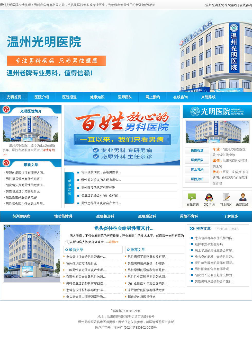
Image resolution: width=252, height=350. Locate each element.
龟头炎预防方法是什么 (81, 263)
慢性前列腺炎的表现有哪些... (101, 180)
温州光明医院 (214, 5)
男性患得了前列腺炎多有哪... (147, 256)
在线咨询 (246, 5)
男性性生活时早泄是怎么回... (147, 276)
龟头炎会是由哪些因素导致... (86, 297)
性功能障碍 (63, 216)
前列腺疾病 (21, 216)
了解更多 (231, 216)
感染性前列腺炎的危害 (21, 197)
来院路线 (231, 5)
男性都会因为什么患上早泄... (26, 203)
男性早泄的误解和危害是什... (147, 270)
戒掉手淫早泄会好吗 (209, 244)
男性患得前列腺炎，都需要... (147, 263)
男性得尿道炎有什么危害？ (24, 179)
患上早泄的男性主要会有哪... (215, 250)
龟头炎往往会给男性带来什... (124, 228)
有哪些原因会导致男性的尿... (86, 276)
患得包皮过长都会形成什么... (86, 290)
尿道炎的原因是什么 (142, 297)
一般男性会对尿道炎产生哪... (86, 270)
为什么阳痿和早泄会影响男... (147, 283)
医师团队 (125, 97)
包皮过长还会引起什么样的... (101, 195)
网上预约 (153, 97)
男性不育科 (189, 216)
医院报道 (69, 97)
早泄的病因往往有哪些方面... (26, 172)
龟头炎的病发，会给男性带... (101, 172)
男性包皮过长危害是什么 (23, 191)
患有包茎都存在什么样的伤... (215, 238)
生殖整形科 (105, 216)
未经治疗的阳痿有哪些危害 (146, 290)
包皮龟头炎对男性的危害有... (26, 185)
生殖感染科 (147, 216)
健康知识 (97, 97)
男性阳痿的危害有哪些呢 (98, 187)
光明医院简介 (31, 111)
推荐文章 (203, 229)
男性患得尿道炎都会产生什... (101, 203)
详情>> (114, 242)
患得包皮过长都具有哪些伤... (86, 283)
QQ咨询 (209, 204)
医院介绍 (41, 97)
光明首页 (14, 97)
